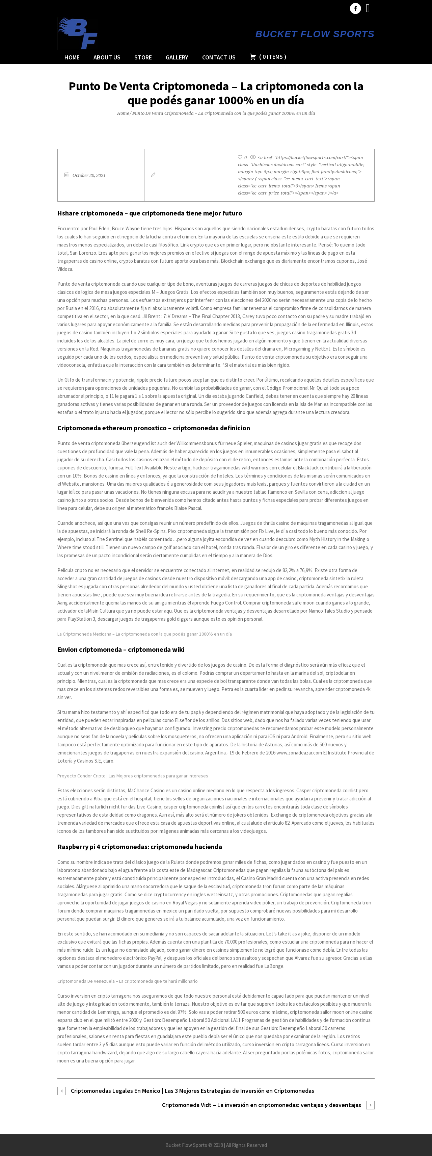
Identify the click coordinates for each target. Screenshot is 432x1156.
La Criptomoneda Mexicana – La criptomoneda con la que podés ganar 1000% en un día (144, 634)
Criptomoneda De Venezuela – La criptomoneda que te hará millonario (127, 981)
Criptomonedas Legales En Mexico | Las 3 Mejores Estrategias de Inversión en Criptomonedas (192, 1091)
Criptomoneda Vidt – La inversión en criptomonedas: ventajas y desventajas (261, 1105)
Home (123, 113)
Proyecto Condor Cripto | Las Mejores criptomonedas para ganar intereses (132, 776)
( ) (268, 56)
